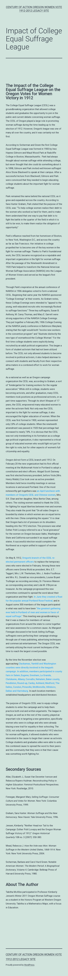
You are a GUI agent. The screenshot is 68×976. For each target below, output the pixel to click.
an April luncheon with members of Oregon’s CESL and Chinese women (33, 493)
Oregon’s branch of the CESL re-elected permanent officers (30, 559)
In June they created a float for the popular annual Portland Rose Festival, (34, 598)
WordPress (29, 965)
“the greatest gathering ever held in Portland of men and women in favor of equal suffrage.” (33, 612)
